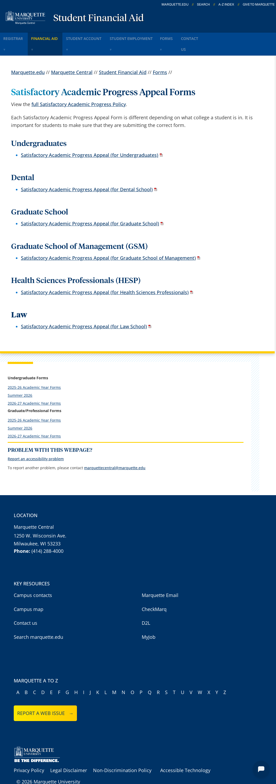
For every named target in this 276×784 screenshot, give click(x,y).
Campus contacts (33, 580)
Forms (191, 36)
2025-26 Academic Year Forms (34, 372)
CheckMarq (154, 594)
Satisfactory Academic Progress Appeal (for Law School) (84, 312)
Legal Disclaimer (68, 756)
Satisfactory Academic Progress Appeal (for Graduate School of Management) (108, 243)
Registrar (16, 36)
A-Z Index (226, 4)
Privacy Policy (29, 756)
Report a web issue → (45, 698)
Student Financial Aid (98, 18)
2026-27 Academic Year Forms (34, 388)
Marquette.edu (28, 57)
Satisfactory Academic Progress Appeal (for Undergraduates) (89, 140)
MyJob (148, 622)
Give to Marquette (259, 4)
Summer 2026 (20, 380)
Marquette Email (160, 580)
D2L (146, 608)
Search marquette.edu (38, 622)
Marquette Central (72, 57)
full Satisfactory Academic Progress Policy (78, 89)
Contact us (25, 608)
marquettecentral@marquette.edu (114, 453)
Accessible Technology (185, 756)
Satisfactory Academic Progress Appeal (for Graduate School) (90, 209)
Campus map (28, 594)
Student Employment (149, 36)
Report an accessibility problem (36, 444)
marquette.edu (175, 4)
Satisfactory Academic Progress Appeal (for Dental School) (87, 174)
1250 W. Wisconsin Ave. (40, 521)
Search (203, 4)
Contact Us (220, 36)
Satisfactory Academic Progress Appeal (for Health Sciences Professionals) (105, 277)
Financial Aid (52, 36)
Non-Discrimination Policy (122, 756)
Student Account (97, 36)
